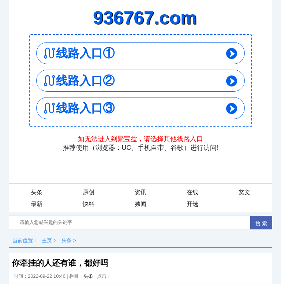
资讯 (140, 192)
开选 (192, 204)
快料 (88, 204)
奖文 (244, 192)
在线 (192, 192)
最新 (36, 204)
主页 (47, 240)
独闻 (140, 204)
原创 (88, 192)
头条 (36, 192)
